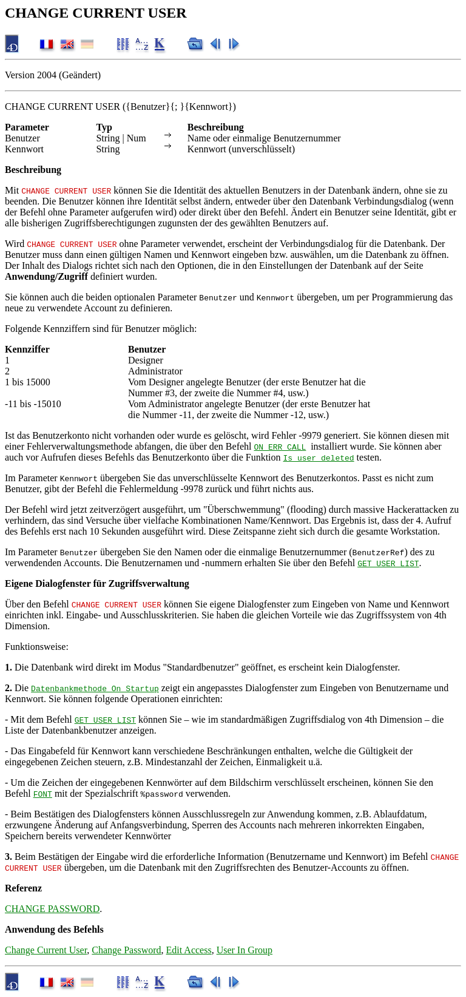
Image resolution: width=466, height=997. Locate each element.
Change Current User (46, 950)
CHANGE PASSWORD (52, 909)
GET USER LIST (388, 563)
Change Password (126, 950)
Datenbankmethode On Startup (95, 688)
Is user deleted (318, 457)
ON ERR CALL (280, 446)
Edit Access (189, 950)
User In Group (244, 950)
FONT (42, 793)
